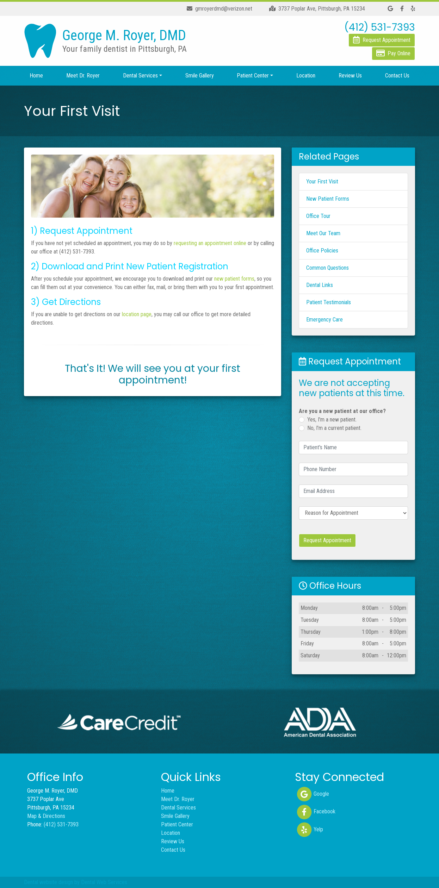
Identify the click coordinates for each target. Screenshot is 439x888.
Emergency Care (324, 319)
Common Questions (327, 267)
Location (305, 75)
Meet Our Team (323, 233)
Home (36, 75)
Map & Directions (46, 816)
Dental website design (48, 882)
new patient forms (234, 278)
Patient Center (177, 824)
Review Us (350, 75)
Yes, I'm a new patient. (332, 419)
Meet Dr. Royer (83, 75)
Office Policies (322, 250)
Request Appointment (327, 540)
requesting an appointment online (210, 243)
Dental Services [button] (140, 75)
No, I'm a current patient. (334, 428)
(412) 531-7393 (61, 824)
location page (137, 314)
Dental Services (178, 807)
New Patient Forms (327, 198)
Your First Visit (322, 181)
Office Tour (318, 216)
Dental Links (319, 285)
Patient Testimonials (328, 302)
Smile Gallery (199, 75)
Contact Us (397, 75)
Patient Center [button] (253, 75)
